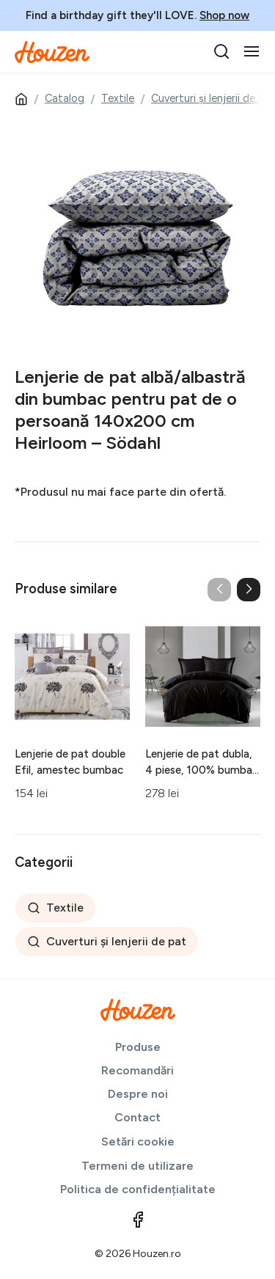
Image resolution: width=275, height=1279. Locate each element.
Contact (137, 1117)
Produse (138, 1047)
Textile (117, 98)
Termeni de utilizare (137, 1166)
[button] (248, 589)
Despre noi (138, 1094)
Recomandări (137, 1070)
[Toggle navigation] (251, 51)
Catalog (64, 98)
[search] (221, 51)
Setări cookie (138, 1141)
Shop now (224, 15)
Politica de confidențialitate (138, 1189)
